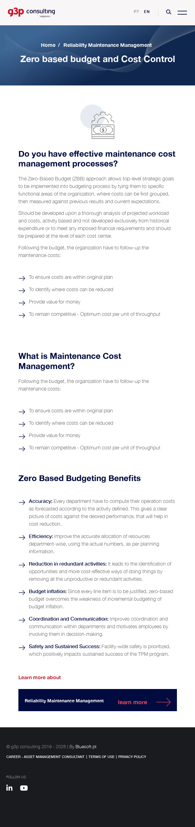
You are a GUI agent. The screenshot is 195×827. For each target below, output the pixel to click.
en (147, 11)
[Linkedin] (12, 789)
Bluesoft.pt (85, 746)
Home (48, 45)
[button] (168, 12)
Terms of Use (101, 757)
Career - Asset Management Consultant (45, 757)
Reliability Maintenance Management (107, 45)
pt (136, 11)
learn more (132, 702)
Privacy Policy (132, 757)
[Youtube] (26, 789)
